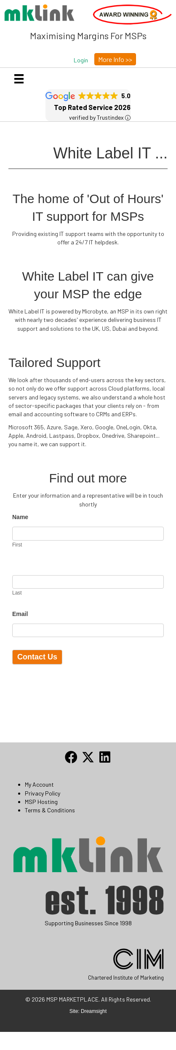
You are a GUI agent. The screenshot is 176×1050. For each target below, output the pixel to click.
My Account (39, 784)
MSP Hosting (41, 801)
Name (20, 517)
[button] (81, 60)
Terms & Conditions (50, 810)
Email (20, 614)
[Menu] (18, 78)
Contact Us (37, 657)
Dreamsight (94, 1011)
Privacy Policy (42, 793)
